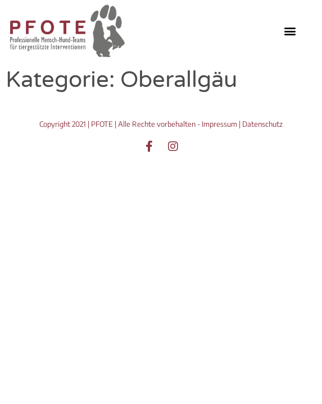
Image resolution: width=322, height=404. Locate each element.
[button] (289, 30)
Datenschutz (262, 124)
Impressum (219, 124)
